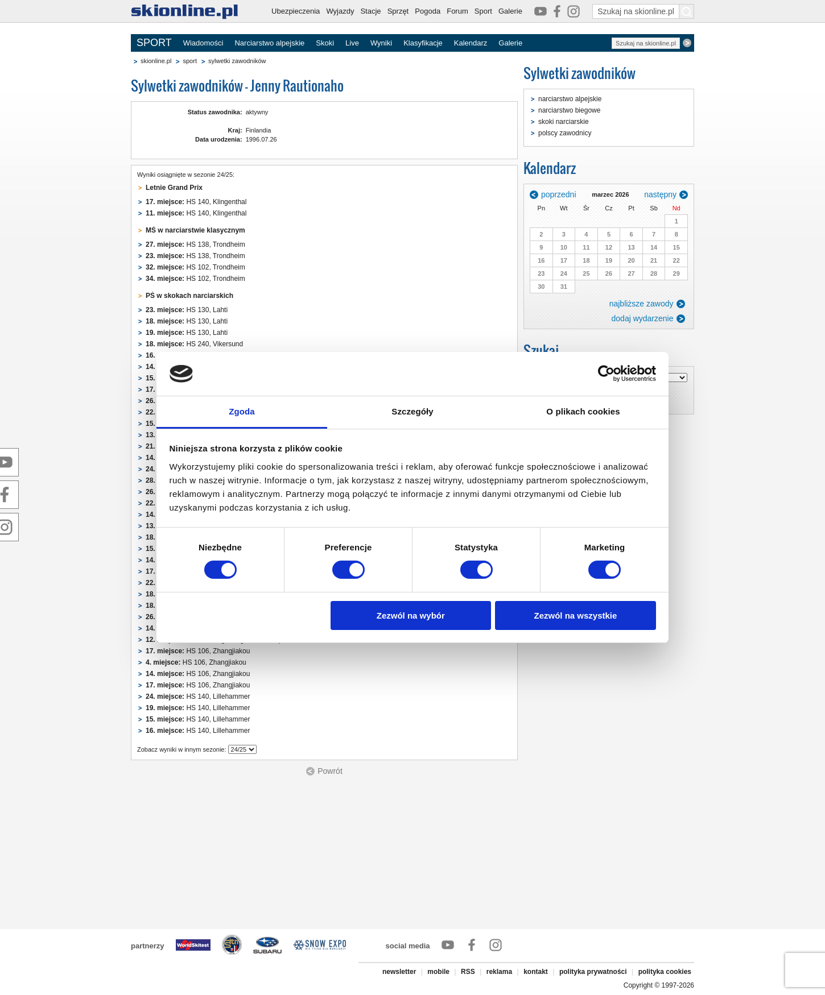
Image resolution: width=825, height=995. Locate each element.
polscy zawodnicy (564, 133)
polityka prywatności (593, 972)
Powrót (330, 771)
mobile (438, 972)
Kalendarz (471, 43)
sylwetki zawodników (237, 60)
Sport (483, 11)
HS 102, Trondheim (195, 267)
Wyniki (381, 43)
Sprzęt (398, 11)
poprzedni (558, 194)
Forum (457, 11)
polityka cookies (664, 972)
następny (660, 194)
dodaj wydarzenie (643, 318)
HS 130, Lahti (187, 310)
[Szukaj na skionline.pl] (686, 11)
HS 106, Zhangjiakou (198, 651)
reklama (499, 972)
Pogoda (427, 11)
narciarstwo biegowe (569, 110)
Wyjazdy (340, 11)
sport (189, 60)
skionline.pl (156, 60)
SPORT (154, 42)
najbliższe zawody (641, 303)
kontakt (535, 972)
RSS (468, 972)
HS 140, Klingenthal (196, 202)
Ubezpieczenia (295, 11)
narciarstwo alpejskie (569, 99)
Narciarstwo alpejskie (269, 43)
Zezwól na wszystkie (575, 615)
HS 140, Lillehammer (198, 696)
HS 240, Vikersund (194, 344)
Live (352, 43)
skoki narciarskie (563, 122)
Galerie (510, 11)
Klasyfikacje (423, 43)
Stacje (370, 11)
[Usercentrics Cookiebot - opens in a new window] (606, 373)
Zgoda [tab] (242, 411)
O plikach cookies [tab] (583, 411)
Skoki (325, 43)
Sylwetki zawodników (579, 73)
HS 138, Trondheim (195, 244)
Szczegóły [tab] (412, 411)
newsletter (399, 972)
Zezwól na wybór (411, 615)
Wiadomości (203, 43)
